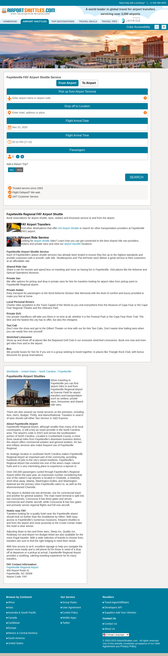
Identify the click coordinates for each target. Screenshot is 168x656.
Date (77, 120)
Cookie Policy (70, 612)
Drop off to (77, 106)
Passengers (77, 149)
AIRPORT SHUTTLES (35, 21)
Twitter (66, 622)
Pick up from (77, 91)
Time (77, 135)
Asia (10, 607)
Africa (11, 602)
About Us (109, 628)
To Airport (89, 83)
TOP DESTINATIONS (62, 21)
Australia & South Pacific (22, 612)
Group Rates (69, 602)
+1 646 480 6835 (156, 3)
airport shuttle (42, 240)
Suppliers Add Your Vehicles (120, 612)
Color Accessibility (138, 26)
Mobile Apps (69, 617)
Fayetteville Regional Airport (22, 567)
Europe (12, 627)
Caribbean (14, 622)
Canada (12, 617)
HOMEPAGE (10, 21)
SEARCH (136, 177)
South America (16, 638)
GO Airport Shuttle (68, 228)
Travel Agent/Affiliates (116, 602)
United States (15, 643)
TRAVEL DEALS (88, 21)
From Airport (67, 83)
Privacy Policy (128, 646)
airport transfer (72, 243)
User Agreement (71, 607)
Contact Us (110, 623)
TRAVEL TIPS (109, 21)
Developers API (113, 607)
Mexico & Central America (22, 633)
